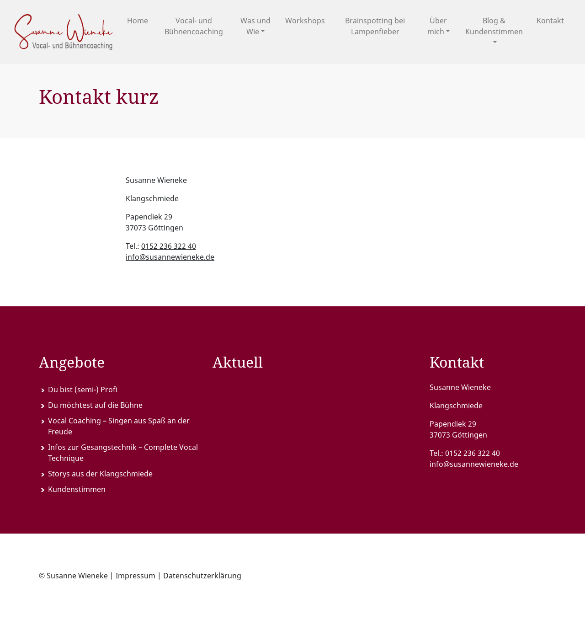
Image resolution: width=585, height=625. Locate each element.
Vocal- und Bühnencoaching (194, 26)
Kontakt (550, 21)
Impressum (135, 576)
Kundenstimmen (77, 489)
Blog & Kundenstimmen (494, 26)
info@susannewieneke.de (170, 257)
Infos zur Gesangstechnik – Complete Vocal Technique (123, 452)
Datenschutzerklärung (202, 576)
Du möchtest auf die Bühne (95, 405)
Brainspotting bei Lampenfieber (375, 26)
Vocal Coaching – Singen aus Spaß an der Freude (119, 426)
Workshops (305, 21)
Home (137, 21)
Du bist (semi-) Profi (82, 390)
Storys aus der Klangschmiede (100, 474)
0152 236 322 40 (168, 246)
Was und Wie (255, 26)
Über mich (437, 26)
